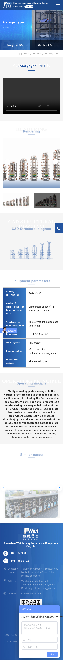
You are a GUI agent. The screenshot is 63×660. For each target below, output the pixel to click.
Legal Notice (10, 635)
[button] (55, 161)
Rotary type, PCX (15, 45)
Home (24, 53)
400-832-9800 (19, 553)
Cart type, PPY (45, 45)
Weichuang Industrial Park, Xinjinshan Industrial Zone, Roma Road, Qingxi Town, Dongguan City (39, 585)
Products (37, 53)
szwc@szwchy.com (31, 593)
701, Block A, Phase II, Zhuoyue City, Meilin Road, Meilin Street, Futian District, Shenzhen (39, 572)
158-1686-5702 (20, 560)
